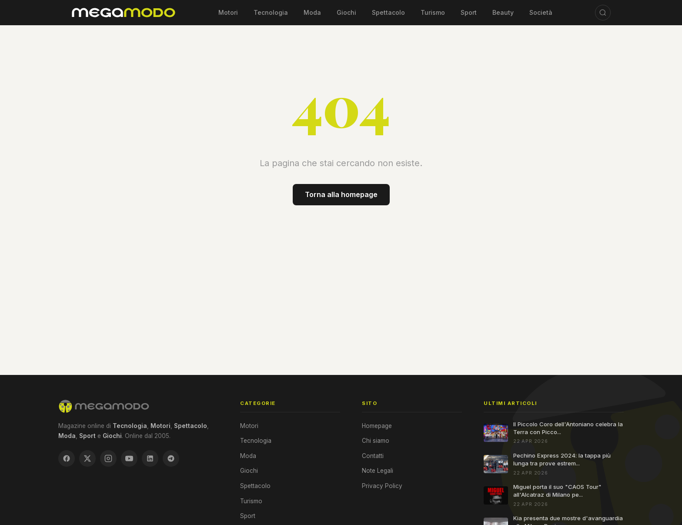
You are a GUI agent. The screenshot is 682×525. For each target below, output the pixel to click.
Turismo (433, 12)
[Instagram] (108, 458)
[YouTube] (129, 458)
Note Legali (377, 470)
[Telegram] (171, 458)
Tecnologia (271, 12)
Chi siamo (375, 440)
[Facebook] (66, 458)
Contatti (373, 455)
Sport (469, 12)
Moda (312, 12)
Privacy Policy (382, 485)
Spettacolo (388, 12)
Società (540, 12)
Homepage (377, 425)
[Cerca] (603, 12)
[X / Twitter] (87, 458)
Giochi (346, 12)
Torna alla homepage (341, 194)
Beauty (503, 12)
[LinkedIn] (150, 458)
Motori (228, 12)
